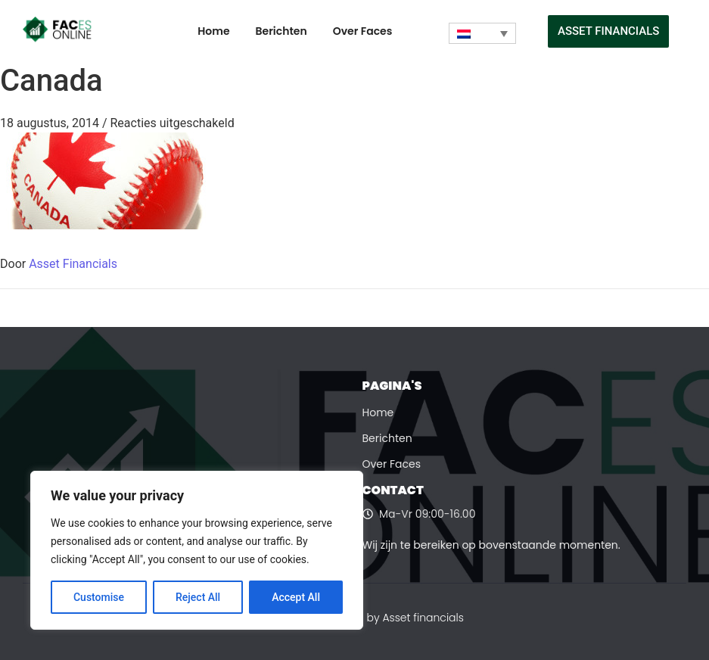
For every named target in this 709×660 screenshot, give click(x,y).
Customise (98, 597)
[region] (196, 550)
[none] (482, 33)
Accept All (296, 597)
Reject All (198, 597)
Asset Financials (73, 264)
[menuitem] (482, 33)
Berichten (281, 31)
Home (213, 31)
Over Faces (363, 31)
